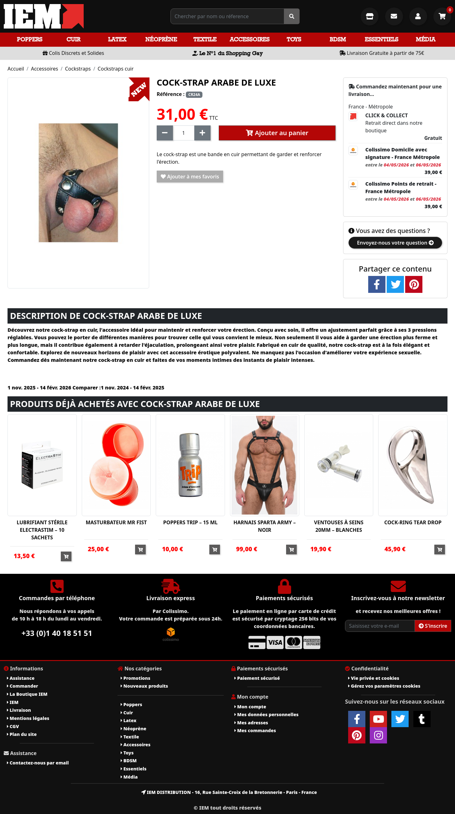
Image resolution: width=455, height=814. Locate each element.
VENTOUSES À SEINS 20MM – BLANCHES (338, 526)
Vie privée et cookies (373, 678)
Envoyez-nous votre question (395, 242)
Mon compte (250, 707)
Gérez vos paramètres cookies (384, 686)
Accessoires (249, 39)
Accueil (16, 68)
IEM (12, 702)
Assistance (20, 678)
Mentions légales (28, 718)
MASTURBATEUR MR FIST (116, 522)
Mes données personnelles (266, 714)
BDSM (338, 39)
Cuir (73, 39)
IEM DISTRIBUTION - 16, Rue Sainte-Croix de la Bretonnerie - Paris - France (229, 792)
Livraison (19, 710)
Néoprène (161, 39)
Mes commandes (255, 730)
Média (425, 39)
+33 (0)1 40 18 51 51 (57, 633)
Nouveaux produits (144, 686)
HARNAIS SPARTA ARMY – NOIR (264, 526)
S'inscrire (433, 625)
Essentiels (381, 39)
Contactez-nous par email (38, 763)
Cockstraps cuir (116, 68)
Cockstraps (78, 68)
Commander (22, 686)
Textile (205, 39)
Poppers (29, 39)
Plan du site (22, 734)
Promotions (135, 678)
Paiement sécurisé (257, 678)
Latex (117, 39)
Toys (294, 39)
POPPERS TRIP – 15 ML (190, 522)
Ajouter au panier (277, 133)
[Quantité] (184, 132)
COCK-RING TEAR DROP (413, 522)
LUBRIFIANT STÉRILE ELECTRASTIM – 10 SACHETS (42, 530)
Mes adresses (251, 723)
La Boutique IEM (27, 694)
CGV (13, 726)
